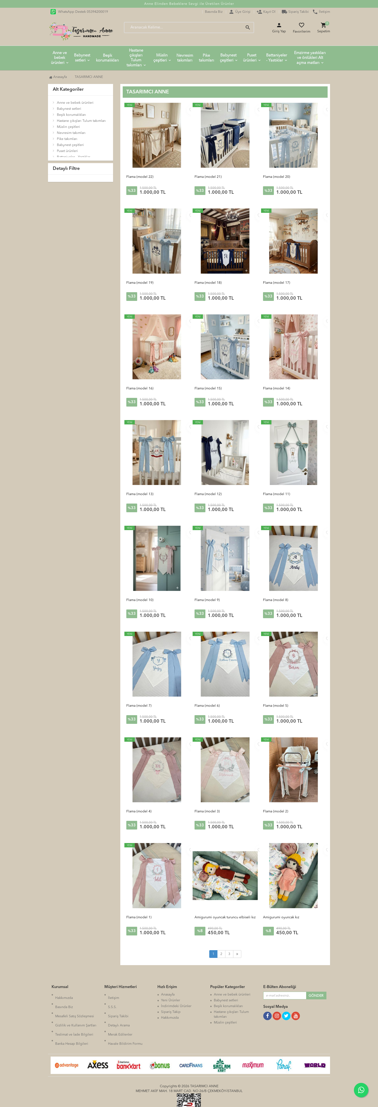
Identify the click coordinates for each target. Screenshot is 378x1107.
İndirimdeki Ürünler (176, 1006)
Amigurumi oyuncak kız (281, 917)
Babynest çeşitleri (228, 58)
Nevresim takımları (184, 58)
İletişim (321, 12)
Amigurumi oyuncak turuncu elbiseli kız (225, 917)
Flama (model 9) (207, 600)
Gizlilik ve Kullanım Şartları (75, 1012)
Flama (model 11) (276, 494)
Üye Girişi (239, 12)
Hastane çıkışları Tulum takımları (135, 58)
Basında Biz (214, 12)
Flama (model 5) (275, 705)
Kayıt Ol (266, 12)
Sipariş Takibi (295, 12)
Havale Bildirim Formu (125, 1023)
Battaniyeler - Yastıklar (276, 58)
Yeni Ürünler (170, 1000)
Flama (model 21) (208, 177)
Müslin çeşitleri (160, 58)
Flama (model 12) (208, 494)
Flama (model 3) (207, 811)
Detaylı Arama (119, 1012)
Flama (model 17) (276, 282)
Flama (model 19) (139, 282)
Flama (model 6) (207, 705)
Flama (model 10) (139, 600)
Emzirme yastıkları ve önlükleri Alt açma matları (310, 58)
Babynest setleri (82, 58)
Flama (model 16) (139, 388)
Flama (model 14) (276, 388)
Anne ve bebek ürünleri (59, 58)
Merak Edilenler (120, 1017)
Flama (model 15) (208, 388)
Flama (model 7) (138, 705)
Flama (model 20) (276, 177)
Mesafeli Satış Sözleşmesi (74, 1006)
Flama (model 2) (275, 811)
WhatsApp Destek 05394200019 (79, 12)
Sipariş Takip (171, 1012)
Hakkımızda (64, 994)
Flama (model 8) (275, 600)
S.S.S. (112, 1000)
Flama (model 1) (138, 917)
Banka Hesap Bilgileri (71, 1023)
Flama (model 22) (139, 177)
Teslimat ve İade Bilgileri (74, 1017)
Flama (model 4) (138, 811)
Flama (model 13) (139, 494)
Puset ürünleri (249, 58)
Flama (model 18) (208, 282)
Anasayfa (58, 77)
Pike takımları (206, 58)
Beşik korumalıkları (107, 58)
